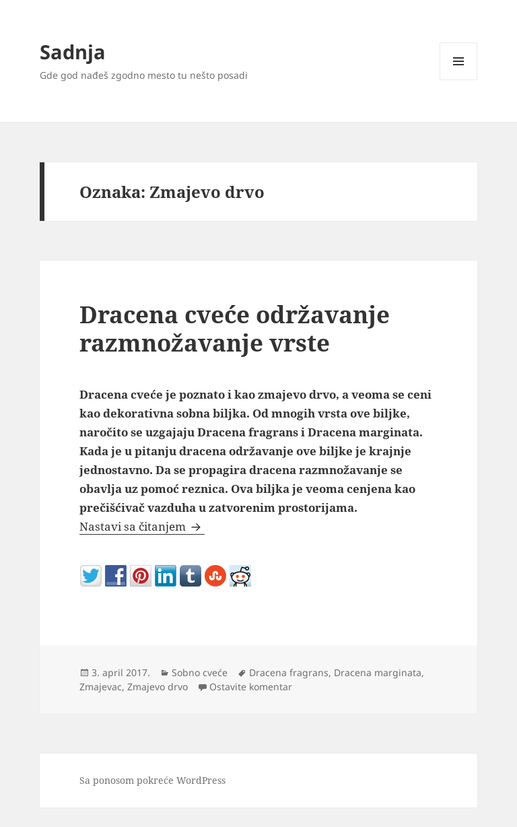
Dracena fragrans (289, 672)
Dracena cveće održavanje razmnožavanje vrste (234, 328)
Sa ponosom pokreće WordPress (152, 780)
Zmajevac (100, 686)
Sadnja (73, 51)
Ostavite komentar (250, 686)
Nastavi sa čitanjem (142, 526)
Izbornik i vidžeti (458, 79)
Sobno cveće (200, 672)
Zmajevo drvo (157, 686)
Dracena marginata (377, 672)
